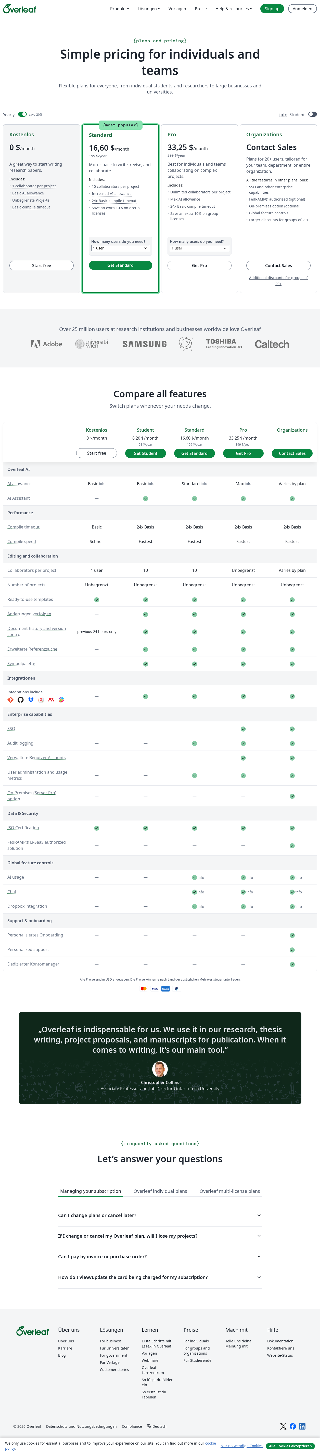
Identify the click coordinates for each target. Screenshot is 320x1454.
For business (111, 1341)
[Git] (10, 700)
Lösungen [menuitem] (147, 8)
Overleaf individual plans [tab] (160, 1191)
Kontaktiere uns (280, 1348)
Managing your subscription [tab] (90, 1191)
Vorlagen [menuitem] (177, 8)
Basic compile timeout (31, 206)
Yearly (9, 114)
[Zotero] (41, 700)
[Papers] (61, 700)
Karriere (65, 1348)
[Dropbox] (31, 700)
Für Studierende (197, 1360)
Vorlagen (149, 1353)
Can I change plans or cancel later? (160, 1215)
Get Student (146, 453)
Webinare (150, 1360)
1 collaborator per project (34, 185)
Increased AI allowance (112, 193)
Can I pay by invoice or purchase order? (160, 1256)
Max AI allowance (185, 199)
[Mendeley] (51, 700)
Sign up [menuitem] (272, 8)
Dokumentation (280, 1341)
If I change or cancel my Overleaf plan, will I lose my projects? (160, 1236)
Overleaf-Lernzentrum (153, 1370)
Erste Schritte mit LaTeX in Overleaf (156, 1344)
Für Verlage (110, 1362)
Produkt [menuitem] (118, 8)
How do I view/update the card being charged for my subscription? (160, 1277)
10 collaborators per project (115, 186)
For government (113, 1355)
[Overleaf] (19, 8)
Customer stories (114, 1369)
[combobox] (120, 248)
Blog (62, 1355)
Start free (41, 265)
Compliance (132, 1426)
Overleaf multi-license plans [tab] (230, 1191)
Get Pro (199, 265)
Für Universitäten (115, 1348)
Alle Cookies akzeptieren (290, 1446)
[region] (160, 695)
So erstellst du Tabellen (154, 1394)
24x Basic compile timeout (114, 200)
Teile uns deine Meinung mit (238, 1344)
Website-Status (280, 1355)
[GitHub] (21, 700)
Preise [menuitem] (201, 8)
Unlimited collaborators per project (200, 191)
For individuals (196, 1341)
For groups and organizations (197, 1351)
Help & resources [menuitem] (232, 8)
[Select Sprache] (156, 1426)
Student (297, 114)
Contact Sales (288, 265)
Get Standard (120, 265)
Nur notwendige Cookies (242, 1445)
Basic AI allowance (28, 192)
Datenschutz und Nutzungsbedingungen (81, 1426)
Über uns (66, 1341)
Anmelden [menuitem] (302, 8)
